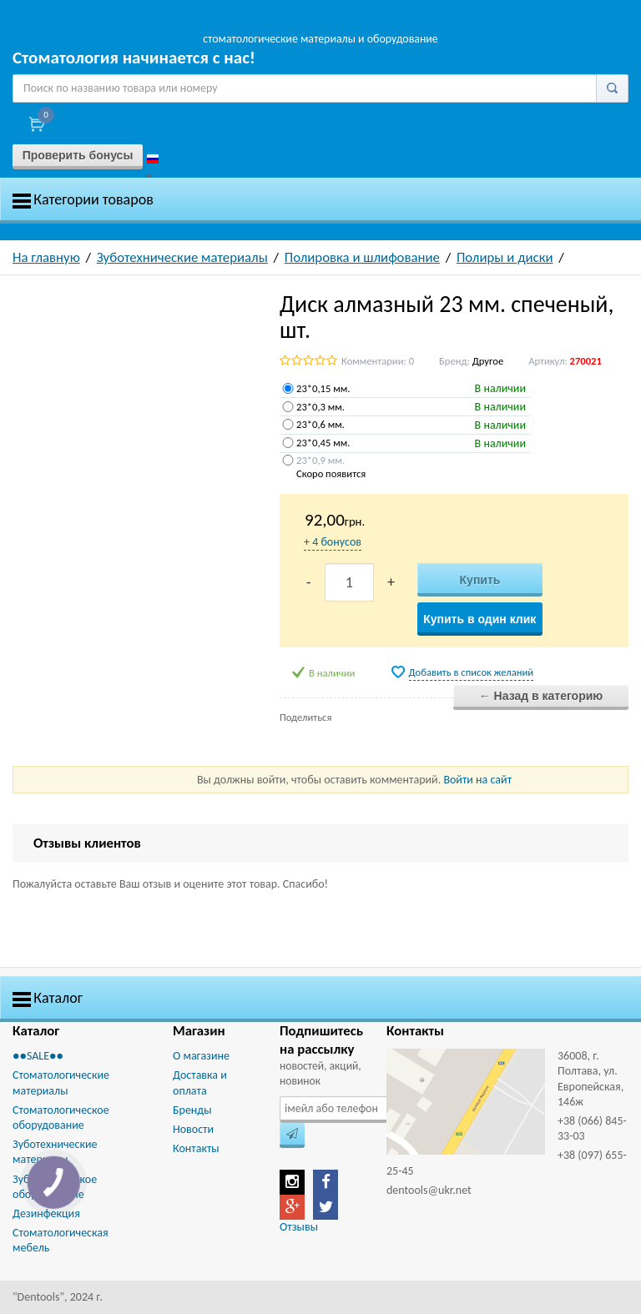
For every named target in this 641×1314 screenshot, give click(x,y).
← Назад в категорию (541, 695)
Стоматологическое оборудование (61, 1117)
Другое (487, 361)
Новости (193, 1129)
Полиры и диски (505, 257)
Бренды (192, 1110)
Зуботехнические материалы (182, 257)
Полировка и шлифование (362, 257)
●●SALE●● (38, 1056)
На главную (46, 257)
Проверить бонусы (78, 155)
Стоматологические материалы (61, 1082)
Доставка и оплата (200, 1082)
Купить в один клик (479, 619)
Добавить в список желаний (471, 672)
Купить (480, 580)
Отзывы (299, 1227)
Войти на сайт (477, 780)
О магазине (201, 1056)
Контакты (196, 1148)
